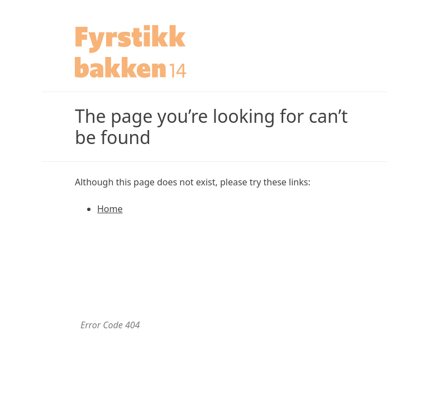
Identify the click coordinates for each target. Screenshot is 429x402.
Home (110, 209)
